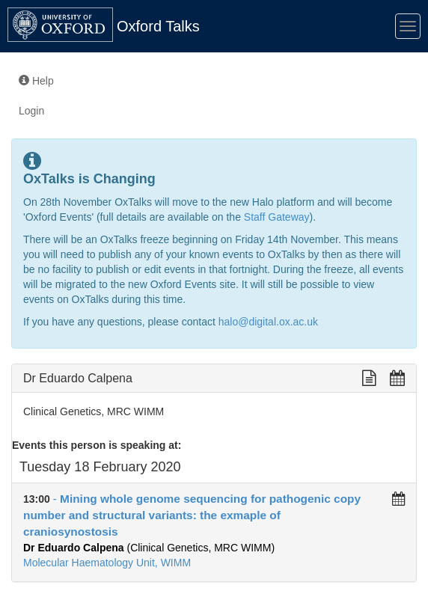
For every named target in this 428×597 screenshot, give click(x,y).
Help (36, 81)
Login (31, 111)
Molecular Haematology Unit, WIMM (107, 563)
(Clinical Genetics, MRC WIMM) (149, 548)
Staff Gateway (277, 217)
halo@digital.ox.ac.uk (268, 322)
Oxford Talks (158, 26)
